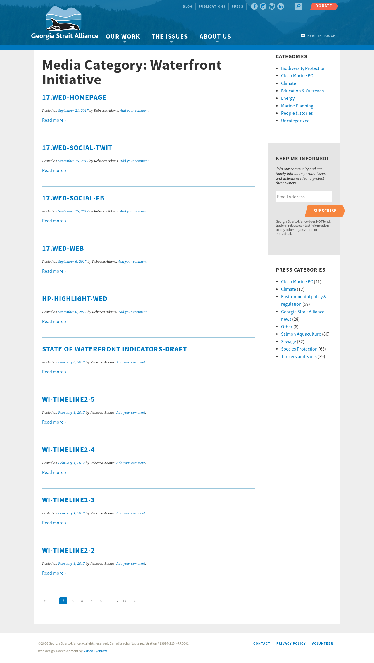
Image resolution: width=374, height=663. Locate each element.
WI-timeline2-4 (68, 450)
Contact (261, 643)
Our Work (123, 36)
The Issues (170, 36)
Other (286, 327)
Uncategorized (295, 121)
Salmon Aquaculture (301, 334)
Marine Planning (297, 106)
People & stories (297, 113)
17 (124, 601)
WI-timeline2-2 (68, 550)
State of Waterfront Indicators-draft (114, 349)
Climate (288, 83)
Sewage (288, 342)
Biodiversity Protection (303, 68)
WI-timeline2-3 (68, 500)
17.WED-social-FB (73, 198)
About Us (215, 36)
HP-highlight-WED (75, 299)
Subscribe (325, 211)
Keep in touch (321, 35)
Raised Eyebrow (95, 651)
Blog (188, 6)
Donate (324, 6)
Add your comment (134, 110)
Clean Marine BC (297, 76)
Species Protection (299, 349)
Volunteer (322, 643)
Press (237, 6)
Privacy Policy (291, 643)
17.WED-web (63, 248)
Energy (288, 98)
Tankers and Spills (299, 357)
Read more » (54, 120)
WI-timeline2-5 (68, 399)
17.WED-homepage (74, 97)
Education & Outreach (302, 91)
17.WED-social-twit (77, 148)
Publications (212, 6)
